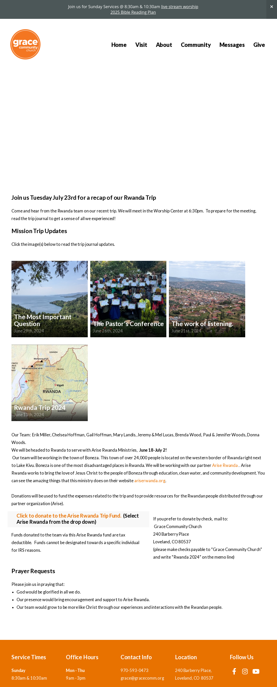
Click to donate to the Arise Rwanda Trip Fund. (69, 516)
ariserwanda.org (149, 480)
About (164, 44)
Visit (141, 44)
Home (119, 44)
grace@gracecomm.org (142, 678)
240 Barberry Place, (193, 670)
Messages (232, 44)
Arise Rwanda (225, 465)
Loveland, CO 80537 (194, 678)
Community (196, 44)
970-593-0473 (135, 670)
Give (259, 44)
